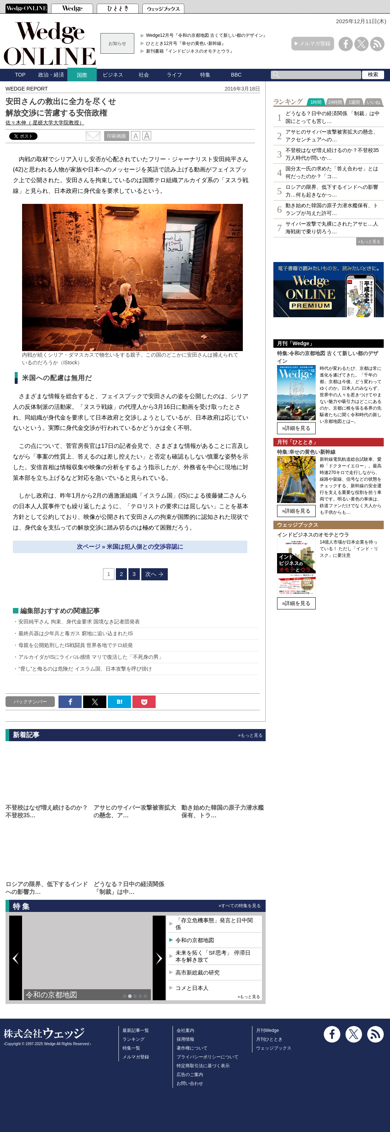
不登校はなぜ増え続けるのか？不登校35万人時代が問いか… (332, 154)
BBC (236, 75)
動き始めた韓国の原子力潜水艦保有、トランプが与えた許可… (332, 209)
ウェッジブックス (273, 1048)
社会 (144, 75)
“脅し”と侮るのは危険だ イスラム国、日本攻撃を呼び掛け (85, 669)
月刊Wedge (267, 1030)
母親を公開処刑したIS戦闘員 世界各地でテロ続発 (75, 645)
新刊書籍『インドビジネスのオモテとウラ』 (190, 51)
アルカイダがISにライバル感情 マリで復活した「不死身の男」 (91, 657)
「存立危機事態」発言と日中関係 (214, 924)
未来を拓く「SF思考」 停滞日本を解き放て (213, 956)
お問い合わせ (190, 1083)
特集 (205, 75)
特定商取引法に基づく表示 (203, 1065)
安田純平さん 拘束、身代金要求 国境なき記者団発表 (79, 622)
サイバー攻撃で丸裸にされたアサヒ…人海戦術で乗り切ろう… (332, 227)
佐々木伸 (45, 122)
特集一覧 (131, 1048)
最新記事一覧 (136, 1030)
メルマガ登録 (314, 43)
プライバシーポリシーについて (207, 1057)
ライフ (174, 75)
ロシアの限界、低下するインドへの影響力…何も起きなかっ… (332, 191)
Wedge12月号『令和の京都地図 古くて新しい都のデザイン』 (207, 35)
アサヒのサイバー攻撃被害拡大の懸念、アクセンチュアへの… (332, 135)
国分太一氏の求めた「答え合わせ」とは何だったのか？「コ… (332, 172)
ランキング (134, 1039)
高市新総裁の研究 (198, 972)
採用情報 (185, 1039)
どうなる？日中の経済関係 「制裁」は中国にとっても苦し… (333, 117)
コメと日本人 (192, 988)
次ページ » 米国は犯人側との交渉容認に (130, 547)
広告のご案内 (190, 1074)
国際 (82, 75)
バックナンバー (30, 701)
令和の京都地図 (51, 995)
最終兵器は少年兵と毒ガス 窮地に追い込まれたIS (75, 633)
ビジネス (113, 75)
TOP (20, 75)
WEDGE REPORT (27, 89)
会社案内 (185, 1030)
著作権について (192, 1048)
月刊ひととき (269, 1039)
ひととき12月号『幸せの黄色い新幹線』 (186, 43)
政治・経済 (51, 75)
